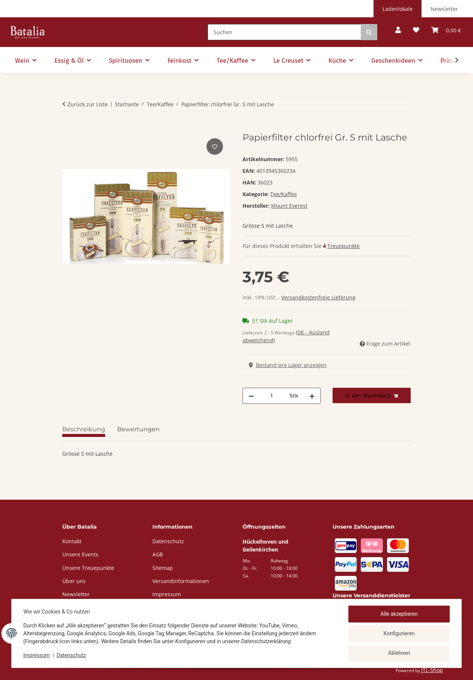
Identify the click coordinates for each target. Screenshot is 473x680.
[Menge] (271, 395)
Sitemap (162, 567)
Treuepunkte (343, 245)
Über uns (74, 581)
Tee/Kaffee (283, 194)
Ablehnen (399, 653)
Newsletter (444, 8)
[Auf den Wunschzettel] (214, 146)
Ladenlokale (398, 8)
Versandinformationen (180, 581)
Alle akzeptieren (398, 614)
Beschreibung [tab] (83, 429)
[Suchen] (284, 32)
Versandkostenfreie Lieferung (318, 297)
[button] (398, 30)
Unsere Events (80, 554)
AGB (157, 554)
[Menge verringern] (251, 395)
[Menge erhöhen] (312, 395)
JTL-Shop (432, 670)
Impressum (37, 656)
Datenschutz (71, 656)
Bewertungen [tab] (138, 429)
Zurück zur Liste (88, 104)
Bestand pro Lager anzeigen (288, 365)
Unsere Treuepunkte (88, 567)
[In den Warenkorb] (68, 128)
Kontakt (71, 541)
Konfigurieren (398, 634)
